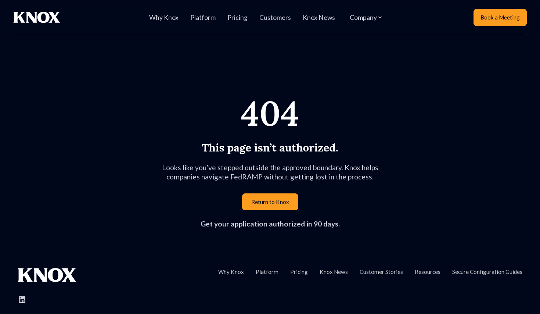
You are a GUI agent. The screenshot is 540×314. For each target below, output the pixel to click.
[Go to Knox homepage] (47, 275)
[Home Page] (36, 17)
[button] (365, 17)
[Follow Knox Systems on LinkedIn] (22, 299)
